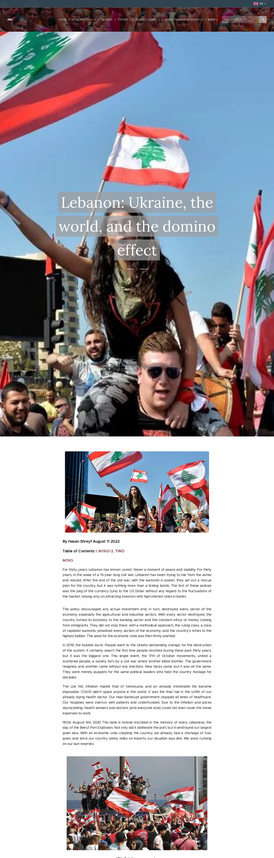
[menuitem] (65, 19)
